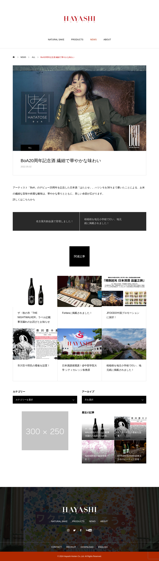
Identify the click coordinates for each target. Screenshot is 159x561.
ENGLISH (103, 547)
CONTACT (56, 547)
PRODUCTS (77, 39)
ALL (30, 148)
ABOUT (107, 39)
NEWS (93, 39)
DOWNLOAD (87, 547)
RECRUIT (71, 547)
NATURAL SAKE (56, 39)
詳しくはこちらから (24, 199)
